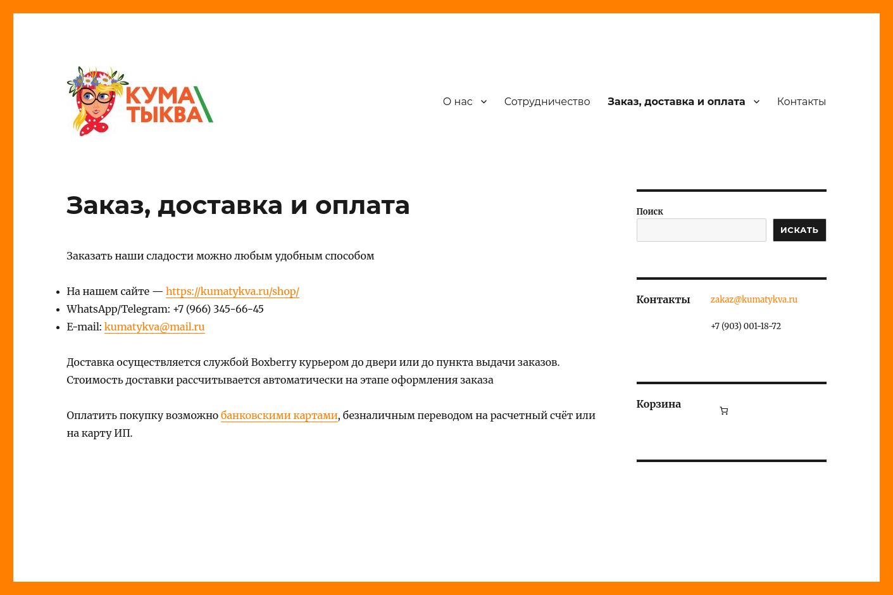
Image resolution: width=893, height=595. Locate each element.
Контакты (802, 102)
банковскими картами (279, 415)
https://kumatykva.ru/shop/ (232, 291)
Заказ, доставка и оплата (677, 102)
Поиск (650, 211)
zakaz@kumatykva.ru (754, 299)
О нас (458, 102)
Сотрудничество (547, 102)
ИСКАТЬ (799, 230)
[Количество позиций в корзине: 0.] (724, 411)
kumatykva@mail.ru (154, 326)
